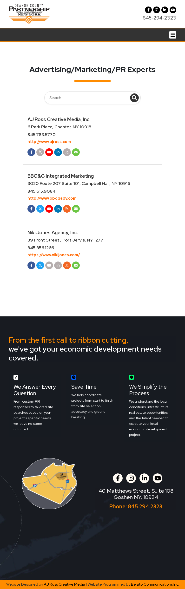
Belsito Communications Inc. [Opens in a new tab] (155, 584)
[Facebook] (148, 10)
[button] (156, 10)
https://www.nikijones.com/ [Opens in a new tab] (53, 254)
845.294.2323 (145, 506)
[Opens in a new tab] (31, 152)
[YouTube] (173, 10)
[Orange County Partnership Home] (29, 13)
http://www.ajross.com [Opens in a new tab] (49, 141)
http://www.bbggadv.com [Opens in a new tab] (51, 198)
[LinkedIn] (164, 10)
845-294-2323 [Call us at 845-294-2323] (159, 18)
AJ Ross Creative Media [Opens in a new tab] (64, 584)
